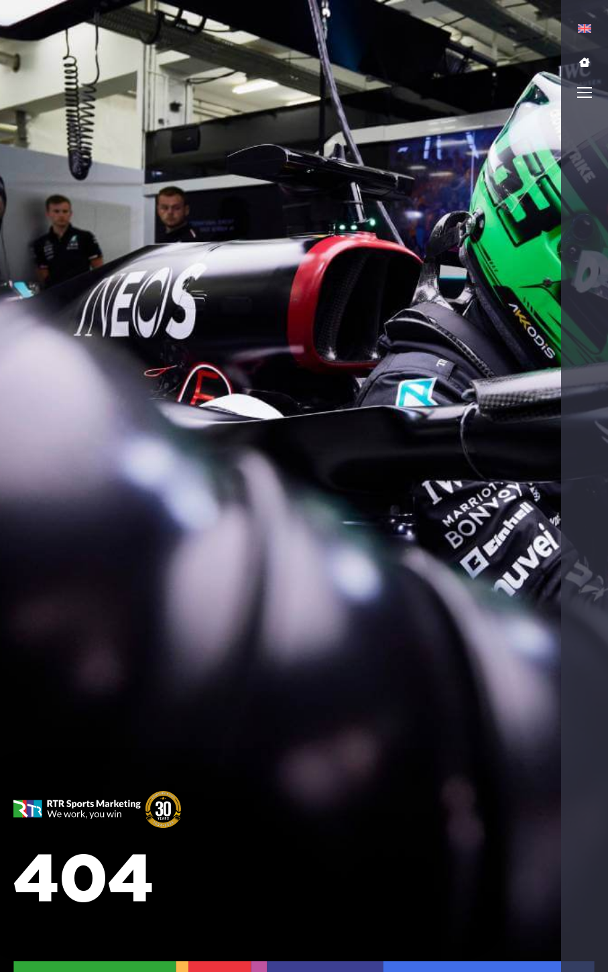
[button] (584, 62)
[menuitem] (585, 28)
